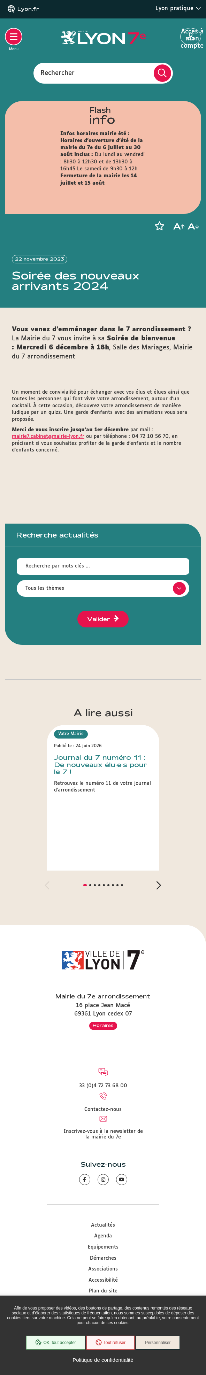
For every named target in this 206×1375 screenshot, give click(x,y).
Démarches (103, 1258)
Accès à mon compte (191, 37)
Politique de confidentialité (103, 1360)
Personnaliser (157, 1342)
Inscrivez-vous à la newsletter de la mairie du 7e (103, 1134)
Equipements (103, 1247)
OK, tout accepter (55, 1342)
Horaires (103, 1025)
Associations (103, 1269)
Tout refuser (110, 1342)
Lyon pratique (178, 8)
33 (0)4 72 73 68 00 (103, 1085)
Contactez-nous (103, 1109)
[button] (159, 226)
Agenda (103, 1236)
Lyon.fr (28, 9)
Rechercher (57, 73)
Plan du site (103, 1291)
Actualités (103, 1225)
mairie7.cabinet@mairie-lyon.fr (48, 436)
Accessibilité (103, 1280)
